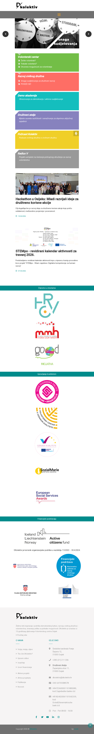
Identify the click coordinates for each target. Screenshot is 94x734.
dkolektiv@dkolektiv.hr (62, 677)
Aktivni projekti (23, 673)
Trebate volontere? (28, 64)
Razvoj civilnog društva (31, 76)
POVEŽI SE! (25, 84)
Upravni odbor (23, 658)
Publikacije (22, 682)
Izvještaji (21, 663)
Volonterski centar (28, 57)
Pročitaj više (21, 635)
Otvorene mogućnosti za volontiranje (36, 67)
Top (90, 725)
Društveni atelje (26, 114)
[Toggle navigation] (59, 14)
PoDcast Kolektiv (27, 134)
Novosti (21, 687)
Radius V (23, 153)
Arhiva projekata (24, 678)
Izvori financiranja (25, 667)
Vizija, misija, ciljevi (25, 649)
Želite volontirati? (28, 60)
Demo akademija (27, 95)
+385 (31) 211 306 (61, 660)
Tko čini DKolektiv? (25, 654)
